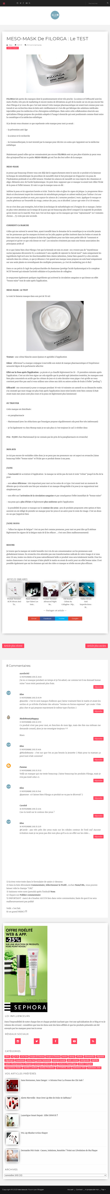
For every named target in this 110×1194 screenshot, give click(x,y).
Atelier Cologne (85, 1064)
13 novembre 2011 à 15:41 (30, 791)
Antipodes (85, 1060)
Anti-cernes (73, 1060)
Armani (37, 1064)
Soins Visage (12, 48)
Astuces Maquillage (67, 1064)
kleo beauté (22, 1189)
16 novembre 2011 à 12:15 (30, 826)
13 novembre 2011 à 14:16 (30, 749)
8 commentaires (35, 45)
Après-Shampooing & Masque (18, 1064)
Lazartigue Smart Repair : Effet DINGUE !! (39, 1115)
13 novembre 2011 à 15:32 (30, 770)
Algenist (100, 1056)
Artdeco (46, 1064)
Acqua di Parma (37, 1056)
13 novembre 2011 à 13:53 (30, 722)
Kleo (10, 45)
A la (16, 1056)
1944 (7, 1056)
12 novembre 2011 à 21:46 (31, 677)
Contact (79, 1189)
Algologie (9, 1060)
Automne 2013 (79, 1067)
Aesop (72, 1056)
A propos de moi (92, 1189)
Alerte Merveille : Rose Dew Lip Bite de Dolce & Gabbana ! (46, 1098)
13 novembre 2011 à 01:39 (31, 698)
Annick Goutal (59, 1060)
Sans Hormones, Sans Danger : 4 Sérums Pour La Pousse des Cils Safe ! (52, 1080)
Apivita (95, 1060)
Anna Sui (31, 1060)
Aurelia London (30, 1067)
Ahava (79, 1056)
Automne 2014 (94, 1067)
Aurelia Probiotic (46, 1067)
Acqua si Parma (53, 1056)
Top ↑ (103, 1189)
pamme (23, 767)
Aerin (64, 1056)
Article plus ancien (96, 645)
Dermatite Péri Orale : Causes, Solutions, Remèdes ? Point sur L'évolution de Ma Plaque (59, 1150)
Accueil (70, 1189)
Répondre (98, 687)
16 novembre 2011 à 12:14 (30, 809)
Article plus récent (13, 645)
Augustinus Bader (13, 1067)
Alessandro (90, 1056)
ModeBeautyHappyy (29, 718)
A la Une (24, 1056)
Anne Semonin (43, 1060)
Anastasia (20, 1060)
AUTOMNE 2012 (63, 1067)
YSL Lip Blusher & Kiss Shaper (34, 1133)
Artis (54, 1064)
